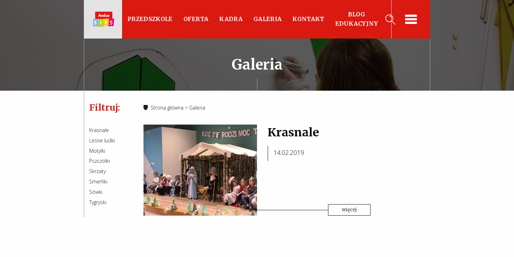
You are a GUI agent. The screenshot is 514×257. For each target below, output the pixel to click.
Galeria (267, 18)
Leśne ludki (102, 140)
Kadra (231, 18)
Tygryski (97, 202)
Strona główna (167, 107)
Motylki (97, 150)
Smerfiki (98, 181)
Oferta (196, 18)
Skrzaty (97, 171)
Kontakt (308, 18)
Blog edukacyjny (356, 19)
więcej (349, 210)
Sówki (95, 191)
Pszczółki (99, 160)
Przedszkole (150, 18)
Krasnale (99, 130)
